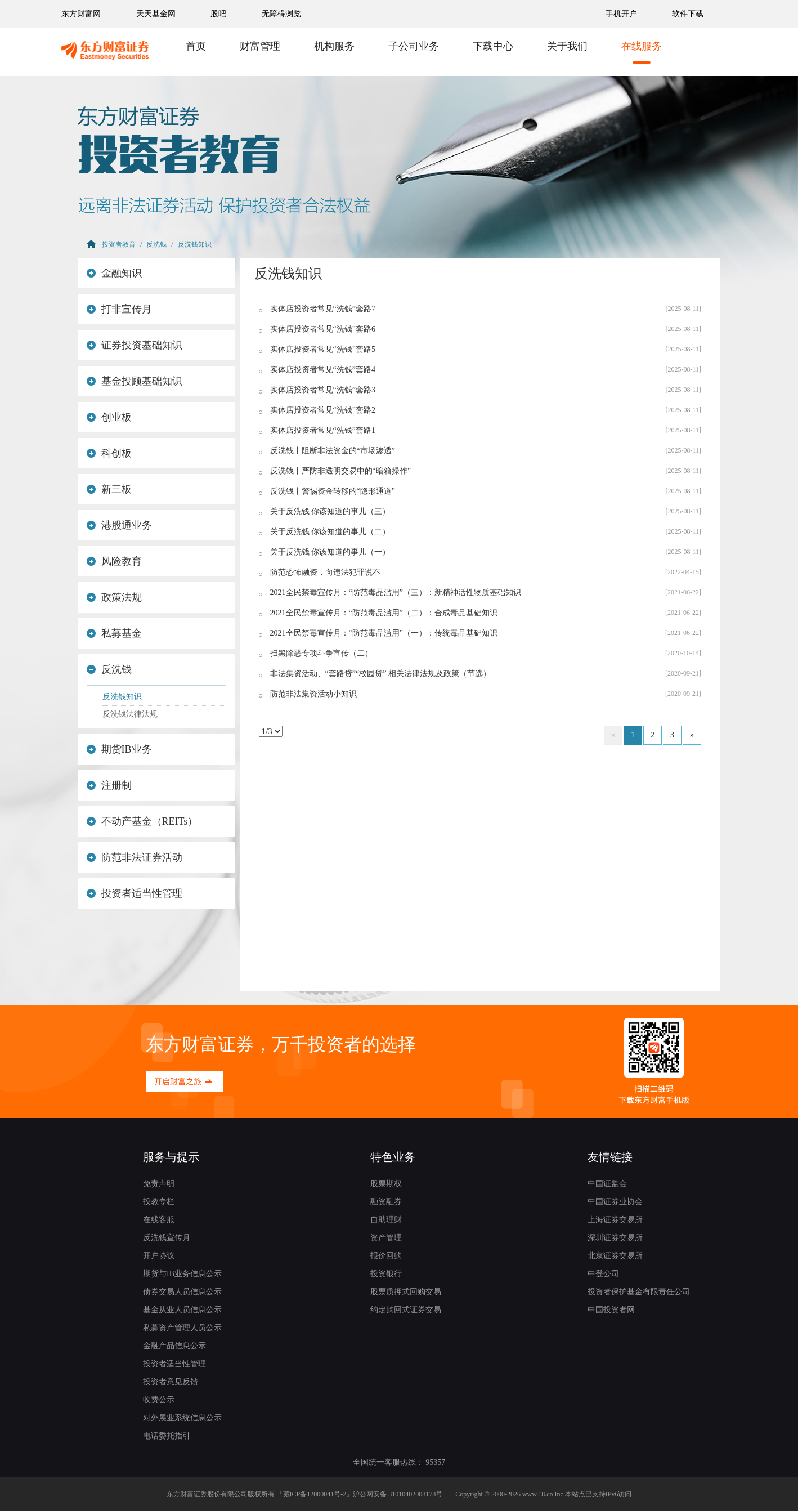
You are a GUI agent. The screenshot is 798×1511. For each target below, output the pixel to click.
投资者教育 (119, 244)
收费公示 (158, 1400)
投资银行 (386, 1273)
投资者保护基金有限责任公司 (639, 1292)
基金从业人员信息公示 (182, 1310)
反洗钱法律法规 (130, 714)
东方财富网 (81, 14)
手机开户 (622, 14)
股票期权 (386, 1183)
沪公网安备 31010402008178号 (397, 1494)
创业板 (109, 417)
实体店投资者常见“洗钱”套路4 (322, 369)
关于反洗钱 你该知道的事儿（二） (330, 531)
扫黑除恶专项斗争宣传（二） (321, 653)
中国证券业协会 (615, 1201)
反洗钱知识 (195, 244)
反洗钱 (156, 244)
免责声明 (158, 1183)
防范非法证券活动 (134, 857)
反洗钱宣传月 (166, 1237)
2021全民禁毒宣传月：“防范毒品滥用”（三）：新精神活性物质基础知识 (395, 592)
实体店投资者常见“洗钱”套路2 (322, 410)
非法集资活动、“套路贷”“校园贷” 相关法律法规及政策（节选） (380, 673)
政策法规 (114, 597)
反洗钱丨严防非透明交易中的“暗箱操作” (340, 471)
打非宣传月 (119, 309)
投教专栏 (158, 1201)
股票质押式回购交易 (405, 1292)
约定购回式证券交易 (405, 1310)
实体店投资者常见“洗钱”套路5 (322, 349)
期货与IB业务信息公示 (182, 1273)
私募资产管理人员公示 (182, 1328)
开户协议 (158, 1255)
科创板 (109, 453)
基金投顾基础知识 (134, 381)
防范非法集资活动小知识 (313, 694)
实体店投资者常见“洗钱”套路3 (322, 390)
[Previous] (613, 735)
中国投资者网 (611, 1310)
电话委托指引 (166, 1436)
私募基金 (114, 633)
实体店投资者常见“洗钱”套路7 (322, 309)
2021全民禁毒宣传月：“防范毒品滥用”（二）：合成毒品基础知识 (383, 613)
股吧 (218, 14)
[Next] (692, 735)
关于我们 (567, 46)
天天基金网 (156, 14)
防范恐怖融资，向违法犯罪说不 (325, 572)
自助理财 (386, 1219)
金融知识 (114, 273)
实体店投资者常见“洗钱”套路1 (322, 430)
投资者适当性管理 (134, 893)
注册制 (109, 785)
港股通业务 (119, 525)
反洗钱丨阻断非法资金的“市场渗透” (332, 450)
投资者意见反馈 (170, 1382)
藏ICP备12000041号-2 (315, 1494)
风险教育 (114, 561)
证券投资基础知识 (134, 345)
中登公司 (603, 1273)
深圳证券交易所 (615, 1237)
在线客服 (158, 1219)
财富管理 (260, 46)
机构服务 (334, 46)
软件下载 (687, 14)
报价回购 (386, 1255)
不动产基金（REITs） (142, 821)
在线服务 (641, 46)
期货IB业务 (119, 749)
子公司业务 (413, 46)
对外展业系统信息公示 (182, 1418)
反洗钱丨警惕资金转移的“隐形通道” (332, 491)
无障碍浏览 (281, 14)
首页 (196, 46)
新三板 (109, 489)
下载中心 (493, 46)
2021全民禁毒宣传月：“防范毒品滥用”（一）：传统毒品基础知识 (383, 633)
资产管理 (386, 1237)
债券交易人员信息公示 (182, 1292)
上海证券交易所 (615, 1219)
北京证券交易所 (615, 1255)
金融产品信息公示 (174, 1346)
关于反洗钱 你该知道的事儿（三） (330, 511)
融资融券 (386, 1201)
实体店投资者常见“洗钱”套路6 (322, 329)
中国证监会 (607, 1183)
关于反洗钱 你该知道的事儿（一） (330, 552)
